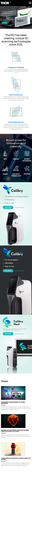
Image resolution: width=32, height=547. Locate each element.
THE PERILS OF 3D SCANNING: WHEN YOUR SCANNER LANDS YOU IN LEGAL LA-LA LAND (15, 431)
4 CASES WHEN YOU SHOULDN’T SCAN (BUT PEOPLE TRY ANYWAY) (16, 459)
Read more (8, 207)
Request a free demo (19, 207)
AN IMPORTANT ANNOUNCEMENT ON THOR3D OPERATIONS (13, 403)
